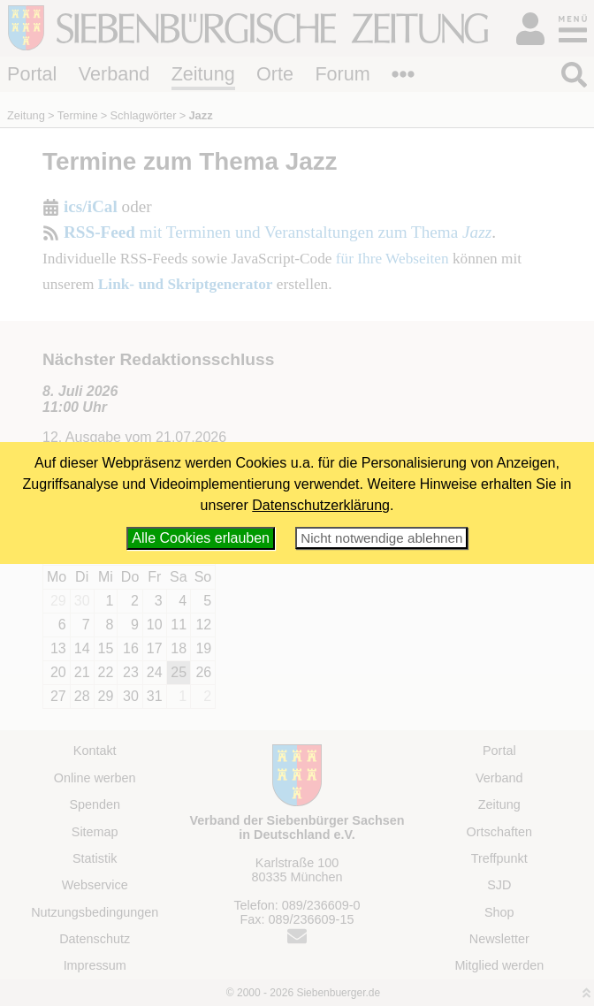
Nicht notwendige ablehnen (381, 537)
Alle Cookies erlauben (201, 537)
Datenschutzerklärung (321, 505)
